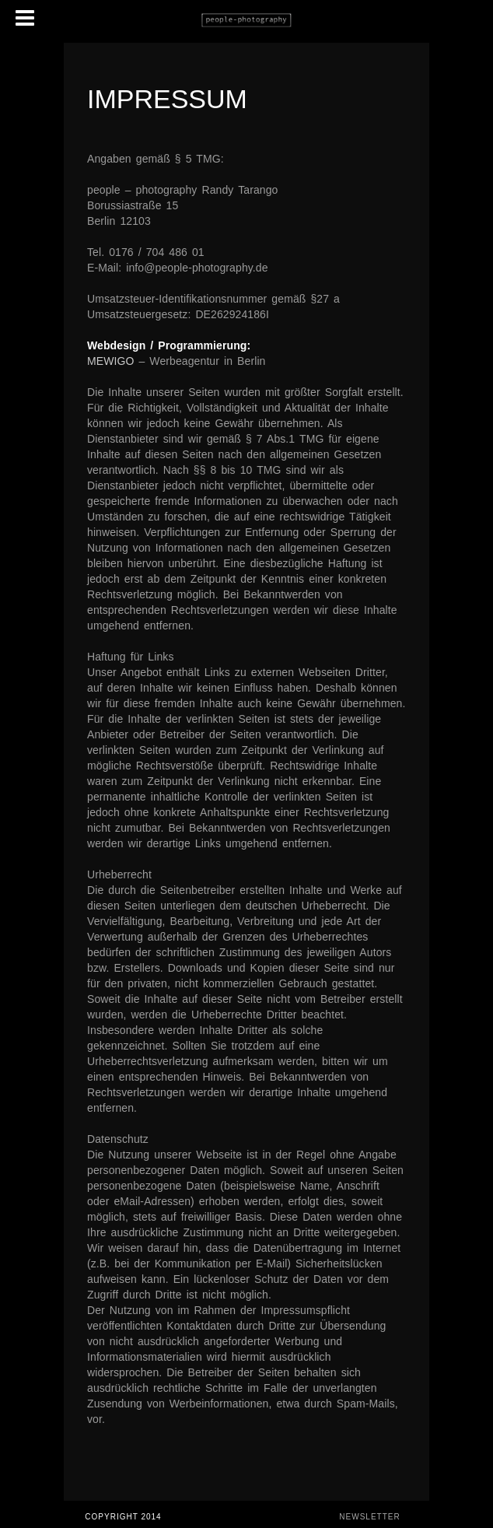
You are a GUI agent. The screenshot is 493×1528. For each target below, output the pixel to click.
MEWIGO (110, 361)
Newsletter (369, 1516)
